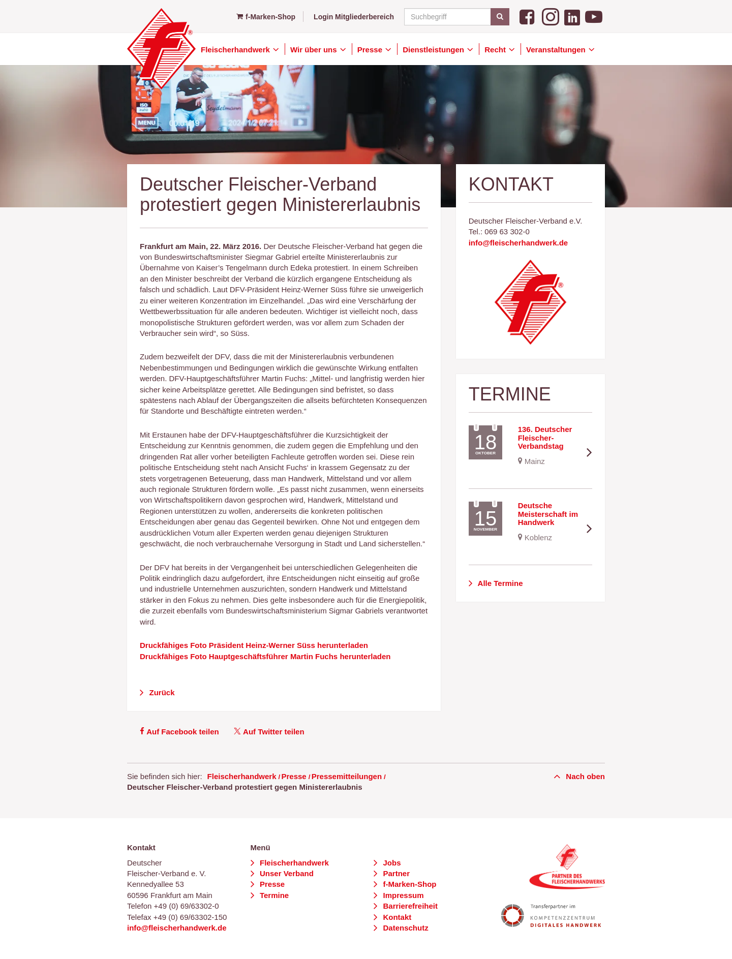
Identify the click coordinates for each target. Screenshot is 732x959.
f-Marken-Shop (265, 17)
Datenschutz (404, 927)
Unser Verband (286, 873)
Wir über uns (314, 49)
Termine (273, 895)
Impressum (402, 895)
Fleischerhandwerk (236, 49)
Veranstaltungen (557, 49)
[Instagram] (550, 16)
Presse (370, 49)
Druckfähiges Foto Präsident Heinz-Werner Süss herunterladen (254, 645)
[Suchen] (500, 16)
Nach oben (584, 776)
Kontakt (396, 917)
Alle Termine (499, 583)
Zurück (160, 692)
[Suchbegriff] (455, 16)
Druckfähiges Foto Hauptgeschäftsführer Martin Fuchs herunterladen (265, 656)
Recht (496, 49)
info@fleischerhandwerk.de (518, 242)
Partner (395, 873)
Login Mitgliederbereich (354, 17)
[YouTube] (593, 16)
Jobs (391, 862)
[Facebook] (528, 16)
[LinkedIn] (572, 16)
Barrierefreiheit (409, 906)
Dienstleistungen (434, 49)
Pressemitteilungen (347, 776)
